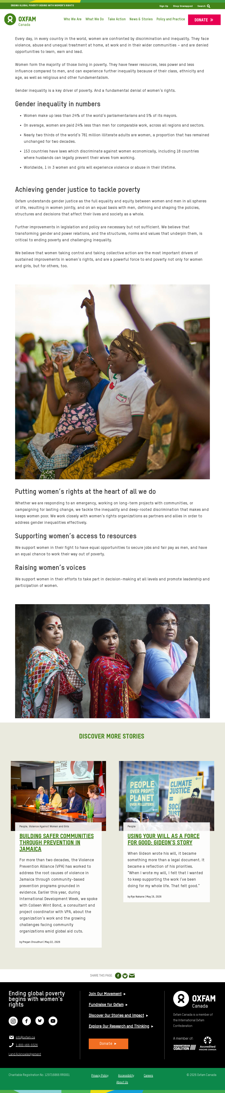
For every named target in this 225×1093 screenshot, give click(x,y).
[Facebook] (26, 1024)
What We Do (95, 19)
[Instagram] (13, 1024)
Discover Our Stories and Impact (116, 1016)
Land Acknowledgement (25, 1054)
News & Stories (141, 19)
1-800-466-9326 (27, 1045)
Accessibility (126, 1075)
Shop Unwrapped (183, 6)
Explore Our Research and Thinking (119, 1026)
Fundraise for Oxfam (106, 1005)
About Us (122, 1082)
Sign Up (163, 6)
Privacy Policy (99, 1075)
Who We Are (73, 19)
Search (201, 6)
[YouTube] (52, 1024)
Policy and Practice (171, 19)
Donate (201, 20)
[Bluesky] (39, 1024)
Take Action (117, 19)
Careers (148, 1075)
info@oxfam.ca (25, 1037)
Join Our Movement (105, 994)
